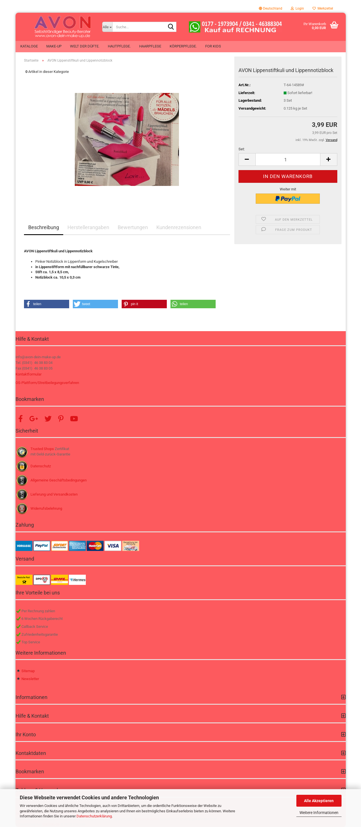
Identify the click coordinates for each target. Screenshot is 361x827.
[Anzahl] (287, 159)
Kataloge (29, 46)
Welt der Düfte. (84, 46)
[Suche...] (107, 27)
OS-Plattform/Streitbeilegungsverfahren (47, 383)
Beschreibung (43, 227)
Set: (242, 149)
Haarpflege (150, 46)
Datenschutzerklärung (94, 816)
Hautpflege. (119, 46)
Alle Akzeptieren (319, 800)
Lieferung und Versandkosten (54, 494)
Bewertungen (133, 227)
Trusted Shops (42, 449)
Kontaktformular (28, 374)
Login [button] (297, 8)
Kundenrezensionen (178, 227)
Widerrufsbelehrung (46, 508)
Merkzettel (322, 8)
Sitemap (28, 671)
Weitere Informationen (318, 812)
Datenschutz (40, 466)
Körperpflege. (183, 46)
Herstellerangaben (88, 227)
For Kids (213, 46)
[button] (270, 8)
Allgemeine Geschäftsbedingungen (58, 480)
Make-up (54, 46)
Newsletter (30, 679)
